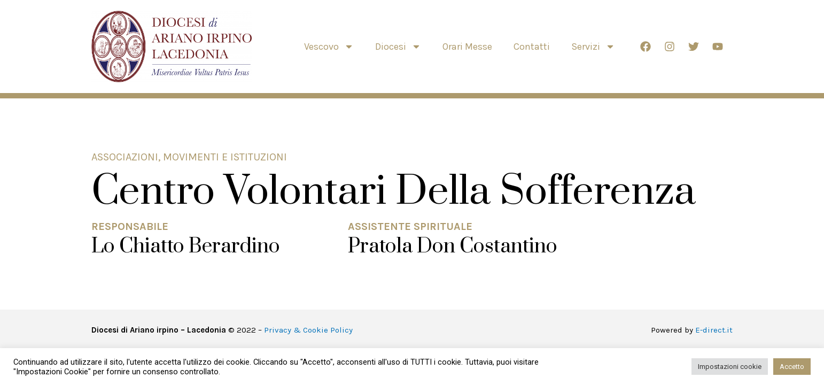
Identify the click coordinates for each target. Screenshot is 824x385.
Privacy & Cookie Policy (308, 330)
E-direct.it (714, 330)
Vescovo (329, 46)
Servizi (593, 46)
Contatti (532, 46)
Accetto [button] (792, 367)
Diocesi (398, 46)
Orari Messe (467, 46)
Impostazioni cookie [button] (729, 367)
